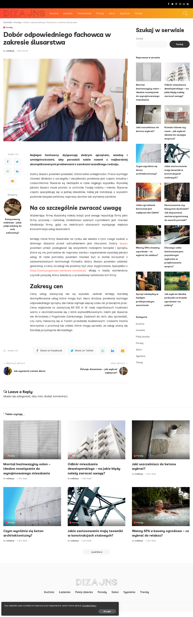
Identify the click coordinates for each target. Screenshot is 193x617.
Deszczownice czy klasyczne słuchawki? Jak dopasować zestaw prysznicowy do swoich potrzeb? (177, 212)
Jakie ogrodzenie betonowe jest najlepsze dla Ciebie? (148, 209)
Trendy (139, 362)
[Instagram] (180, 4)
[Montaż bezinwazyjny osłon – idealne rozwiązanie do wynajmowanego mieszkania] (148, 71)
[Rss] (188, 4)
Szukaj (139, 38)
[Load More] (96, 557)
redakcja (10, 51)
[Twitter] (172, 4)
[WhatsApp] (8, 171)
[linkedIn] (112, 351)
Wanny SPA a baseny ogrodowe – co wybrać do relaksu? (148, 251)
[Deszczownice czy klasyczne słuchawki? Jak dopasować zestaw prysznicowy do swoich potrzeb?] (177, 192)
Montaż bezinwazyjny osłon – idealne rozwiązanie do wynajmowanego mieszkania (148, 92)
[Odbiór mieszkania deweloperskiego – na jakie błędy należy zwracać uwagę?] (177, 71)
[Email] (12, 181)
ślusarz (123, 244)
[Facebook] (169, 4)
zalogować (23, 396)
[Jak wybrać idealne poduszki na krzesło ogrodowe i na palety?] (177, 281)
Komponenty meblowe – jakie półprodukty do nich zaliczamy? (12, 226)
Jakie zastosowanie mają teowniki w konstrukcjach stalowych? (90, 535)
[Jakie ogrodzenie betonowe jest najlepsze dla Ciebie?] (148, 192)
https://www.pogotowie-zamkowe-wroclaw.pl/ (61, 271)
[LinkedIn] (17, 171)
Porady (9, 27)
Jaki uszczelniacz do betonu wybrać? (156, 466)
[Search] (185, 13)
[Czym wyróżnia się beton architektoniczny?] (148, 153)
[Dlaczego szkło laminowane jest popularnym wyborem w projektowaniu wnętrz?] (177, 234)
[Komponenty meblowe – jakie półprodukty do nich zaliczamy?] (12, 207)
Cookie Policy (13, 604)
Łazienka (140, 330)
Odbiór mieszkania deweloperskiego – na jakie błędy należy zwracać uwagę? (94, 468)
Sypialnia (140, 356)
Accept (40, 610)
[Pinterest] (176, 4)
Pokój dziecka (143, 336)
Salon (139, 349)
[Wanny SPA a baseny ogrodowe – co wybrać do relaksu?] (148, 234)
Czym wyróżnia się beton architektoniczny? (25, 533)
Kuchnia (140, 323)
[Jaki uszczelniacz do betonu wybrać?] (148, 114)
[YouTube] (184, 4)
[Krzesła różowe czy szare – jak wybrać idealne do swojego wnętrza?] (177, 114)
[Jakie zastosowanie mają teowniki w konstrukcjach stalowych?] (177, 153)
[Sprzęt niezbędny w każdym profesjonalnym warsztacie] (148, 281)
